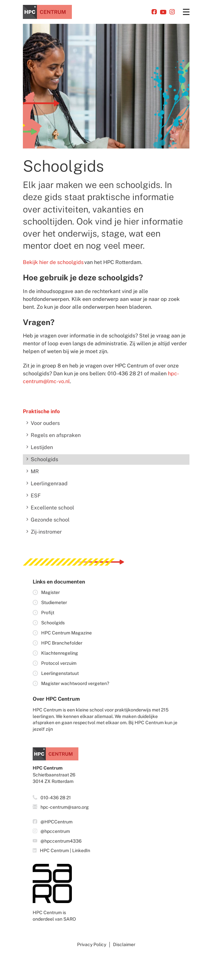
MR (35, 471)
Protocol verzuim (58, 663)
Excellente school (52, 508)
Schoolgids (44, 459)
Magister (50, 592)
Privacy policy (91, 944)
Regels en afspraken (56, 435)
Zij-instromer (46, 532)
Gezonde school (50, 520)
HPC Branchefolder (61, 643)
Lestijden (42, 447)
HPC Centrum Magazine (66, 632)
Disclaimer (124, 944)
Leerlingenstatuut (60, 673)
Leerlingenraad (49, 483)
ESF (36, 495)
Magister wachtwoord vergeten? (75, 683)
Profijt (47, 612)
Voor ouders (45, 423)
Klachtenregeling (59, 653)
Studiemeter (54, 602)
